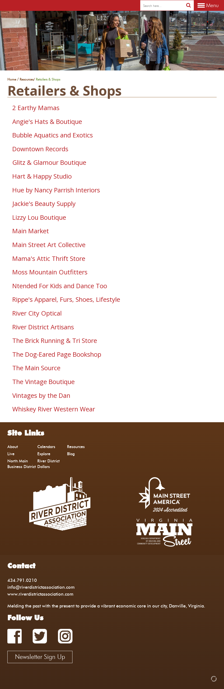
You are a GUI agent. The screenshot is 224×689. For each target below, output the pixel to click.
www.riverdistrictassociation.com (40, 594)
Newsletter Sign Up (40, 657)
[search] (161, 5)
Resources (26, 79)
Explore (43, 454)
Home (11, 79)
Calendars (46, 446)
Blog (71, 454)
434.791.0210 (22, 580)
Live (10, 454)
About (12, 446)
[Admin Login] (205, 678)
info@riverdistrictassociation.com (41, 587)
